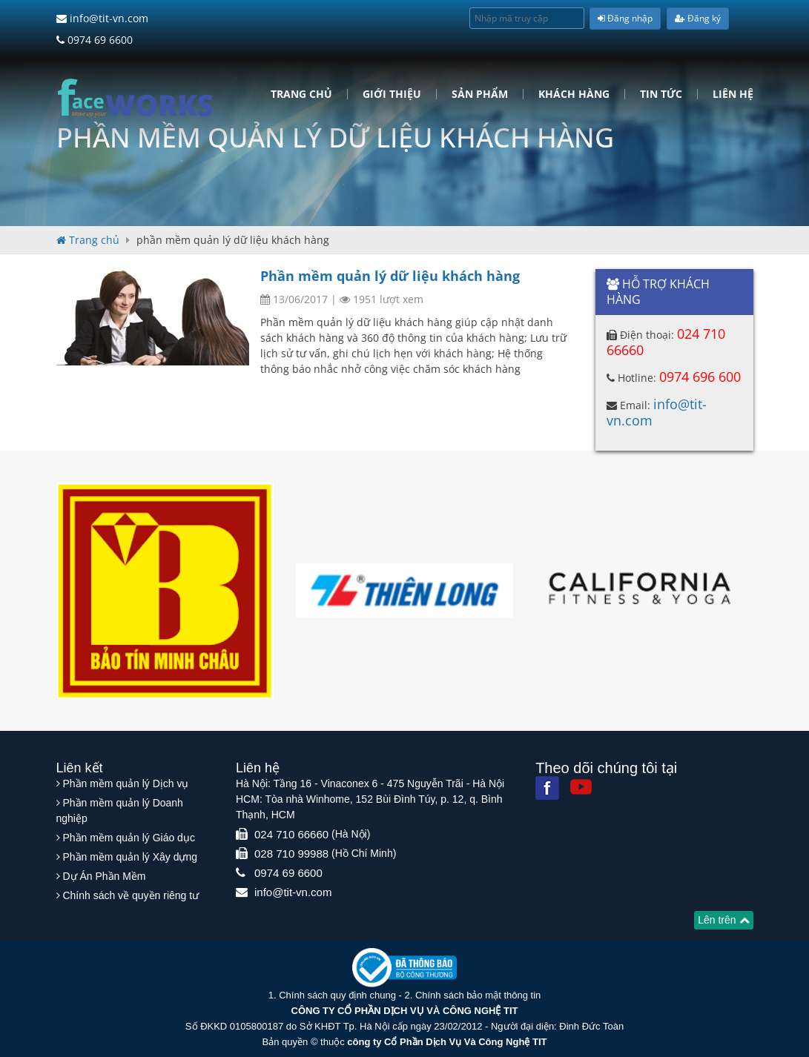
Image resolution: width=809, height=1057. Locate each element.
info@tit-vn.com (102, 18)
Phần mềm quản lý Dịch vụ (125, 783)
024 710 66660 (291, 834)
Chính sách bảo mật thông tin (478, 995)
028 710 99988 (291, 853)
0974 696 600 (700, 376)
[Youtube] (581, 787)
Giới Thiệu (392, 94)
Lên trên (723, 920)
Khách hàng (574, 94)
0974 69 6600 (94, 40)
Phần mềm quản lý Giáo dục (128, 838)
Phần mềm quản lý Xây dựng (129, 857)
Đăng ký (698, 18)
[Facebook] (547, 788)
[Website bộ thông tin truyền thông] (404, 966)
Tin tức (661, 94)
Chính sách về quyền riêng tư (130, 895)
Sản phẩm (480, 94)
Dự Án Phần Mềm (103, 876)
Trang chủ (301, 94)
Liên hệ (733, 94)
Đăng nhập (625, 18)
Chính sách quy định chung (337, 995)
